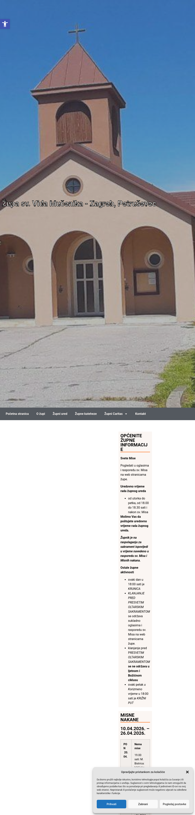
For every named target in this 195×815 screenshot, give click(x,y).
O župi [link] (40, 414)
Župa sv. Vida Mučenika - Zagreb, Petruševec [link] (79, 203)
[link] (5, 24)
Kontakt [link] (140, 414)
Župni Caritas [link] (116, 413)
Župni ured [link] (60, 414)
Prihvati (111, 804)
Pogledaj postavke (174, 804)
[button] (187, 772)
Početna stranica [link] (17, 414)
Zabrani (143, 804)
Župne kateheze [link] (86, 414)
